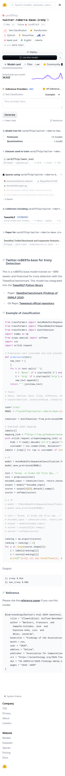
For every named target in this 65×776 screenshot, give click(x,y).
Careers (6, 723)
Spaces (6, 747)
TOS (4, 708)
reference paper (30, 600)
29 (13, 24)
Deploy (33, 52)
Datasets (7, 743)
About (5, 718)
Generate (9, 114)
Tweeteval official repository (36, 303)
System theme (12, 696)
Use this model (30, 57)
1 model (58, 141)
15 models (57, 136)
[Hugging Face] (4, 766)
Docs (5, 757)
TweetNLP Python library (28, 285)
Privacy (6, 713)
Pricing (6, 752)
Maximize (56, 120)
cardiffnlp (11, 15)
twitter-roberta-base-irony (24, 20)
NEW (31, 89)
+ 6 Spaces (8, 199)
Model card (12, 64)
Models (6, 738)
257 (43, 24)
